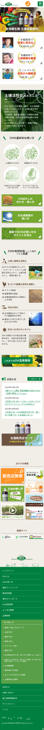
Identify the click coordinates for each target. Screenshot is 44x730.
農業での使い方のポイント (14, 628)
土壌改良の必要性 (11, 679)
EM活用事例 (7, 604)
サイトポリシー (8, 704)
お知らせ (6, 687)
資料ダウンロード (9, 599)
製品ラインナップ (9, 588)
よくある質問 (8, 610)
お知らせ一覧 (35, 379)
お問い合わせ (8, 693)
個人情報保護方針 (9, 698)
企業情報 (6, 616)
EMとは (5, 576)
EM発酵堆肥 (9, 666)
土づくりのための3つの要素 (15, 675)
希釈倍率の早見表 (11, 670)
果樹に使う (9, 641)
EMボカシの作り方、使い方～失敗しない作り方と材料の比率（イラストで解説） (23, 660)
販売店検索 (7, 593)
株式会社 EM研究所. (14, 723)
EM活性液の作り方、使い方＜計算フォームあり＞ (23, 655)
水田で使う (9, 632)
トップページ (8, 571)
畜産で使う (9, 650)
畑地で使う (9, 637)
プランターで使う (11, 646)
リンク (5, 709)
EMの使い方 (7, 582)
